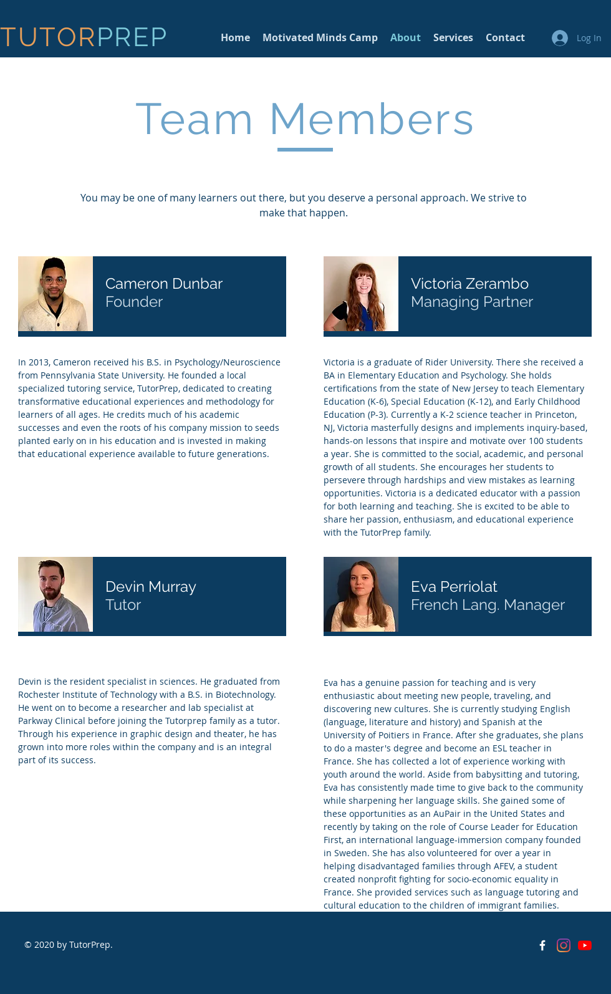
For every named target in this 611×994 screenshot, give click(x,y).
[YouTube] (585, 945)
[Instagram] (563, 945)
